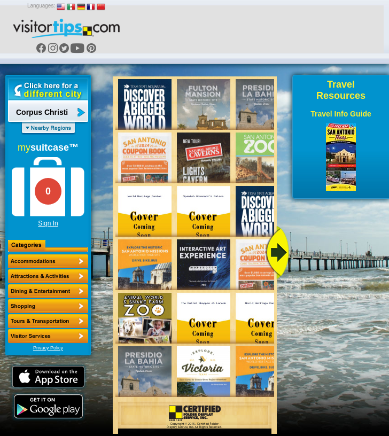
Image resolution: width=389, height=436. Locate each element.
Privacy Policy (48, 348)
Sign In (48, 223)
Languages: (41, 6)
